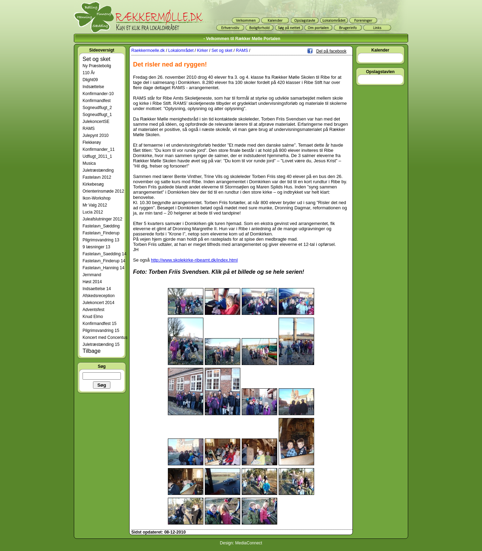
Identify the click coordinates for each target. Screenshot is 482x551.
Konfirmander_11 (99, 149)
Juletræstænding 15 (101, 344)
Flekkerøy (92, 142)
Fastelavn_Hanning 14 (103, 267)
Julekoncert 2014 (98, 302)
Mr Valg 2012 (95, 205)
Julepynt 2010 (96, 135)
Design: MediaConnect (241, 543)
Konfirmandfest (97, 100)
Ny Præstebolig (97, 65)
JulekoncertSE (96, 121)
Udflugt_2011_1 (97, 156)
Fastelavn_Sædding (101, 226)
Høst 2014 (92, 281)
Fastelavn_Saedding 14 (104, 253)
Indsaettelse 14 (97, 288)
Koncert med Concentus (105, 337)
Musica (89, 163)
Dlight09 (90, 79)
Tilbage (92, 351)
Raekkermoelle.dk (148, 50)
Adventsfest (93, 309)
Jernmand (92, 274)
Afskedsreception (99, 295)
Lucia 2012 (93, 212)
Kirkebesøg (93, 184)
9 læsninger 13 (96, 247)
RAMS (89, 128)
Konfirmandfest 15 (99, 323)
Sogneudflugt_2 (97, 107)
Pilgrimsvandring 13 (101, 240)
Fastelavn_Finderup (101, 233)
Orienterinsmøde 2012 (103, 191)
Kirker (202, 50)
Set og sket (96, 59)
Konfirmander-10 (98, 93)
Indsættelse (93, 86)
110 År (89, 72)
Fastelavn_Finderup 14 (104, 260)
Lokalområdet (181, 50)
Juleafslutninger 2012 (102, 219)
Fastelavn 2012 (97, 177)
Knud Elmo (93, 316)
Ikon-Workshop (96, 198)
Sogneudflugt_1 (97, 114)
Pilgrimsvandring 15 (101, 330)
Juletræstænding (98, 170)
